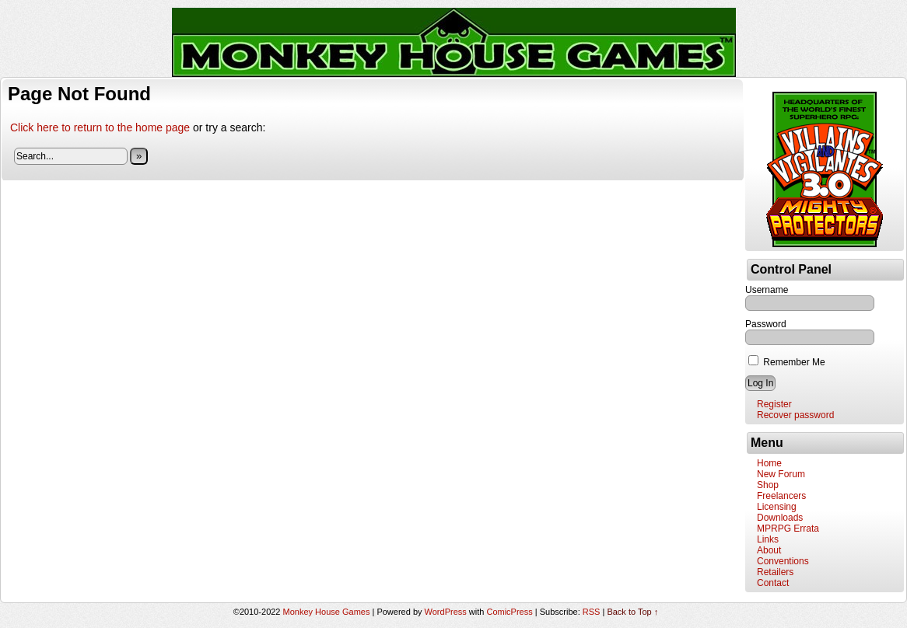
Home (769, 463)
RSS (592, 611)
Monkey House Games (326, 611)
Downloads (780, 517)
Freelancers (781, 495)
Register (774, 404)
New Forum (781, 474)
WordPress (446, 611)
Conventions (783, 561)
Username (766, 289)
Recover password (795, 415)
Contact (773, 582)
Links (768, 539)
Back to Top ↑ (632, 611)
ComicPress (509, 611)
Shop (768, 485)
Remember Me (786, 362)
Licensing (777, 506)
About (769, 550)
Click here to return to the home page (100, 127)
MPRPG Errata (788, 528)
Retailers (775, 572)
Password (765, 324)
